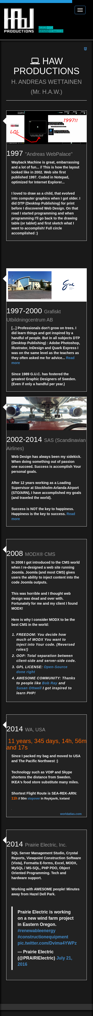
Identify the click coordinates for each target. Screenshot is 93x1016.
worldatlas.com (71, 807)
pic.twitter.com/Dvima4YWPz (47, 936)
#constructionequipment (43, 930)
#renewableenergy (37, 923)
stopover (34, 792)
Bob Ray (50, 683)
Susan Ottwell (29, 688)
